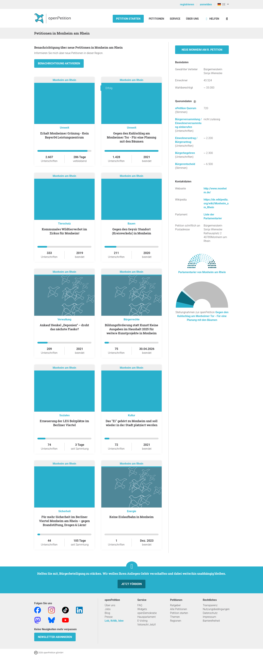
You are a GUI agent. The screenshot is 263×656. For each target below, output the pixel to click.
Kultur (131, 415)
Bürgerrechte (132, 319)
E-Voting (142, 620)
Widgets (142, 609)
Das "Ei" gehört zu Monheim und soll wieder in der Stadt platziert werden (131, 423)
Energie (131, 511)
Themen (175, 616)
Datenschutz (210, 613)
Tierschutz (64, 223)
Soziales (64, 415)
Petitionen (157, 18)
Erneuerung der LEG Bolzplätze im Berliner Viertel (64, 423)
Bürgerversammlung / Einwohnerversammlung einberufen (188, 123)
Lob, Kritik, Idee (114, 620)
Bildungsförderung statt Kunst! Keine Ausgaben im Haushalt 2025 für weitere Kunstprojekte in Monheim (131, 329)
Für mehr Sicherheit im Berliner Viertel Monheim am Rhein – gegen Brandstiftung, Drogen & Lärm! (64, 521)
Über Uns (192, 18)
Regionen (175, 620)
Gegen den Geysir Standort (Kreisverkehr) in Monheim (131, 231)
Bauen (131, 223)
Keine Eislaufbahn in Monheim (131, 517)
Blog (107, 613)
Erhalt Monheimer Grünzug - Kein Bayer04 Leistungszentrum (64, 135)
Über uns (110, 605)
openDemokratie (147, 613)
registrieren (187, 4)
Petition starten (128, 18)
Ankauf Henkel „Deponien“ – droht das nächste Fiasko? (64, 327)
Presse (109, 616)
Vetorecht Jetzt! (146, 624)
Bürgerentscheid (185, 164)
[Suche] (227, 19)
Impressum (209, 616)
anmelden (206, 4)
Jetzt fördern (131, 584)
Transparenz (210, 605)
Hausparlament (146, 616)
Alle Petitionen (178, 609)
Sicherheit (64, 511)
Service (175, 18)
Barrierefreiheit (211, 620)
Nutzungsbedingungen (216, 609)
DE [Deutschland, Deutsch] (221, 4)
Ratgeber (175, 605)
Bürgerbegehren (185, 153)
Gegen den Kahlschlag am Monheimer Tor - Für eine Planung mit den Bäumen (131, 137)
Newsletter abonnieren (55, 637)
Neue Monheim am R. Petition (202, 49)
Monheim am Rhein (64, 80)
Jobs (108, 609)
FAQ (139, 605)
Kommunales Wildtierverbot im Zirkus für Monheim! (64, 231)
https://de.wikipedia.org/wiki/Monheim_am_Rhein (216, 203)
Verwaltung (64, 319)
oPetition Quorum (185, 108)
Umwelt (64, 127)
